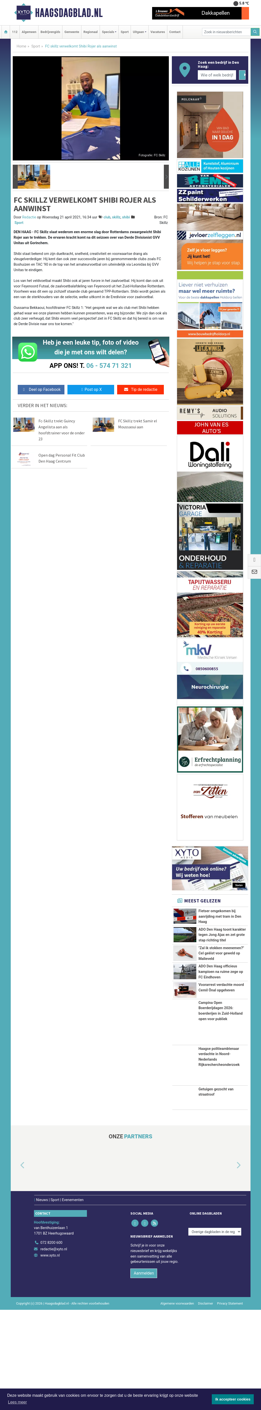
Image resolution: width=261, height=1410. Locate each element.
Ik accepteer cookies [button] (233, 1399)
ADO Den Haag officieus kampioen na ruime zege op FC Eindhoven (221, 1032)
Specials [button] (108, 32)
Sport (125, 32)
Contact (175, 32)
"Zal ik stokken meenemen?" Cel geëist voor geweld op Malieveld (221, 997)
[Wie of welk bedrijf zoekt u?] (217, 75)
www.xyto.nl (50, 1356)
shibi (126, 217)
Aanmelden (144, 1373)
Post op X (91, 389)
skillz (116, 217)
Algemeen (29, 32)
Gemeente (71, 32)
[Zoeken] (255, 32)
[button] (15, 177)
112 (14, 32)
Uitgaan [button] (138, 32)
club (107, 217)
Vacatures (158, 32)
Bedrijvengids (50, 32)
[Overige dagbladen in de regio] (214, 1332)
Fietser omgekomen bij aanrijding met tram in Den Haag (220, 916)
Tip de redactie (140, 389)
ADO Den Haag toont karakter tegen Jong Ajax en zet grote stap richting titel (222, 951)
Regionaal (90, 32)
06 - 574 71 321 (109, 365)
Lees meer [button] (17, 1402)
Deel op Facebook (41, 389)
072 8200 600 (51, 1343)
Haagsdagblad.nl (69, 12)
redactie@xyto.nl (53, 1349)
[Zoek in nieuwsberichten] (226, 32)
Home (21, 46)
